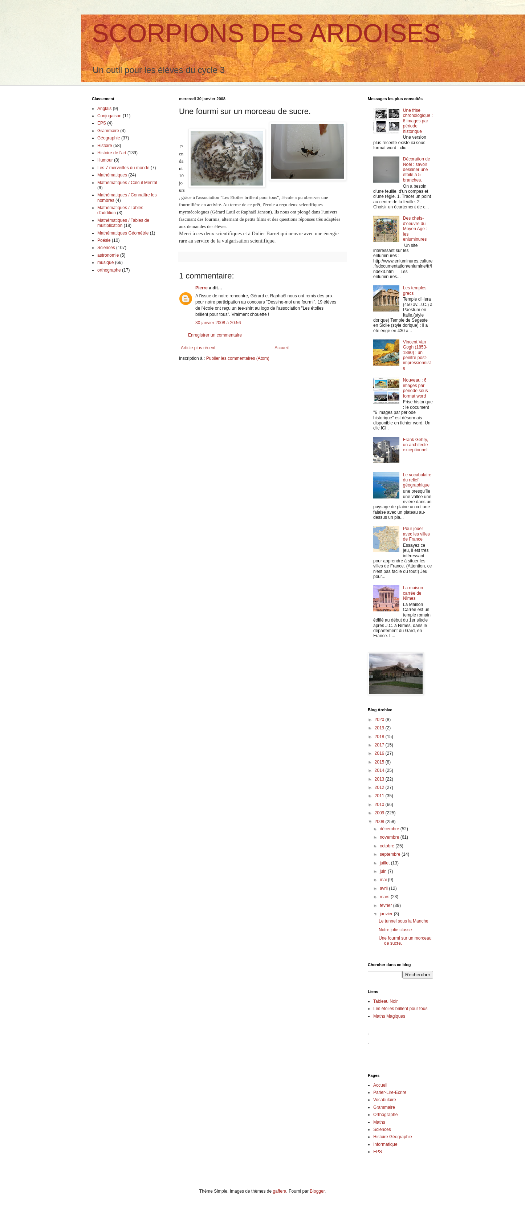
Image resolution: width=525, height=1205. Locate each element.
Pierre (201, 287)
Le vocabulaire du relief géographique (417, 480)
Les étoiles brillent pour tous (400, 1008)
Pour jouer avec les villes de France (416, 534)
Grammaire (108, 130)
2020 (380, 719)
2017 (380, 745)
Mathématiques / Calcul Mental (127, 182)
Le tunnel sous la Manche (403, 921)
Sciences (106, 247)
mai (384, 879)
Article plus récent (198, 347)
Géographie (108, 138)
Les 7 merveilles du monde (123, 167)
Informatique (385, 1144)
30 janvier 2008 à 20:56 (218, 322)
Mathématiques (112, 175)
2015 (380, 762)
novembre (390, 837)
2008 (380, 821)
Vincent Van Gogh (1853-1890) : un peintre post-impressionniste (417, 355)
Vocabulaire (384, 1099)
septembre (391, 854)
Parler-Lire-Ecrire (389, 1092)
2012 (380, 787)
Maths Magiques (389, 1016)
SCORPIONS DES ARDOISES (266, 33)
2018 (380, 736)
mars (385, 896)
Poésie (104, 240)
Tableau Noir (385, 1001)
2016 (380, 753)
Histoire (104, 145)
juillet (385, 863)
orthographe (109, 270)
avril (384, 888)
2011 (380, 795)
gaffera (279, 1191)
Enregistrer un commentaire (215, 335)
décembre (390, 828)
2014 (380, 770)
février (386, 905)
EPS (101, 123)
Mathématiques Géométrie (122, 233)
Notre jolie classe (395, 929)
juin (384, 871)
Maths (379, 1122)
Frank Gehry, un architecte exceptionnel (415, 445)
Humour (105, 160)
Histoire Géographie (392, 1136)
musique (105, 262)
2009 (380, 812)
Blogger (317, 1191)
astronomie (108, 255)
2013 (380, 779)
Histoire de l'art (111, 152)
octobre (387, 845)
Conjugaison (109, 115)
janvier (387, 913)
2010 (380, 804)
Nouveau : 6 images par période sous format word (415, 388)
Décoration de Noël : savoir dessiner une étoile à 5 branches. (416, 169)
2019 (380, 727)
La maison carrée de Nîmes (413, 593)
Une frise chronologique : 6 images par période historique (418, 121)
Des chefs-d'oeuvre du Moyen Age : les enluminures (415, 229)
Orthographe (385, 1114)
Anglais (104, 108)
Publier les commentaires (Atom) (237, 358)
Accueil (281, 347)
